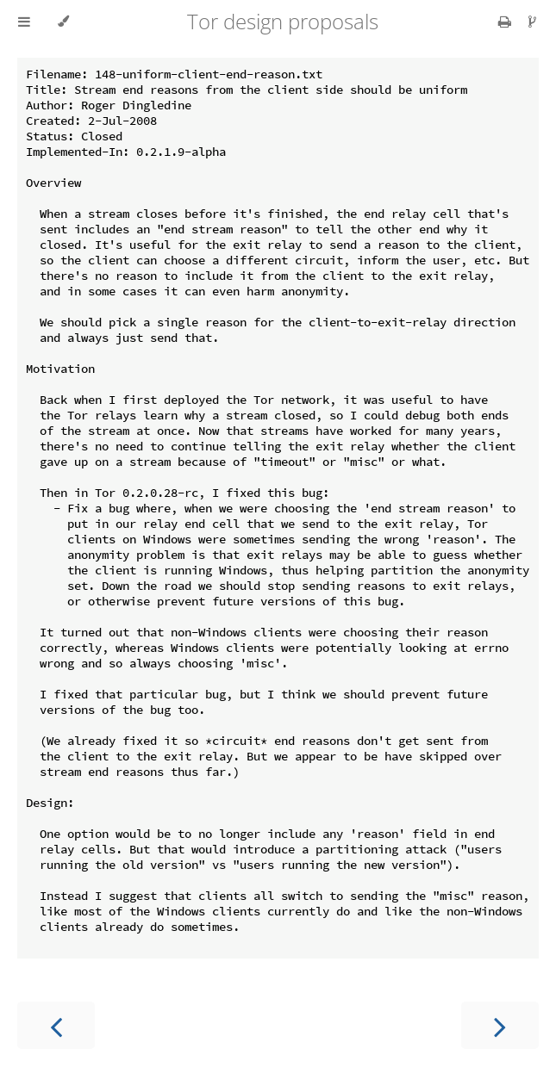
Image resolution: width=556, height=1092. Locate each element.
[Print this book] (506, 21)
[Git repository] (532, 21)
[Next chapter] (500, 1025)
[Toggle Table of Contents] (24, 21)
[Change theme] (63, 21)
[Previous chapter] (56, 1025)
